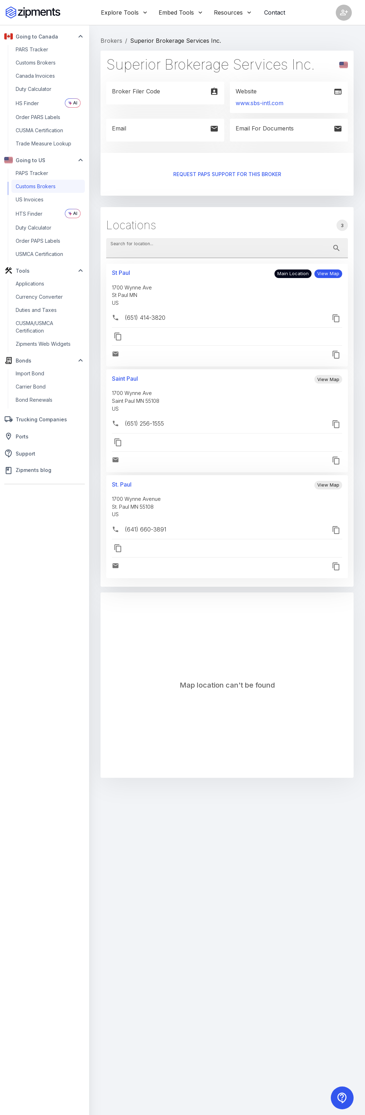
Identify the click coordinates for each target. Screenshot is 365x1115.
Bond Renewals (34, 400)
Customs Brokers (36, 63)
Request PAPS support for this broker (227, 174)
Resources (232, 12)
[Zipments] (33, 12)
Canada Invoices (35, 76)
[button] (328, 273)
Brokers (111, 40)
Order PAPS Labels (38, 241)
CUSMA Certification (39, 130)
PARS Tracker (32, 49)
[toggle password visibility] (336, 248)
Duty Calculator (33, 89)
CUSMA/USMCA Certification (34, 327)
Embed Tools (180, 12)
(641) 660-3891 (145, 529)
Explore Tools (124, 12)
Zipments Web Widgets (43, 344)
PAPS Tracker (32, 173)
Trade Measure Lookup (43, 143)
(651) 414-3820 (145, 317)
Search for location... (131, 243)
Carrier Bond (31, 387)
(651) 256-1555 (144, 423)
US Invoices (29, 199)
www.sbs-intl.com (259, 103)
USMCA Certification (39, 254)
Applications (30, 284)
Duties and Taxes (36, 310)
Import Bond (30, 373)
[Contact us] (342, 1097)
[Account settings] (344, 12)
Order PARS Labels (38, 117)
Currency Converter (39, 297)
